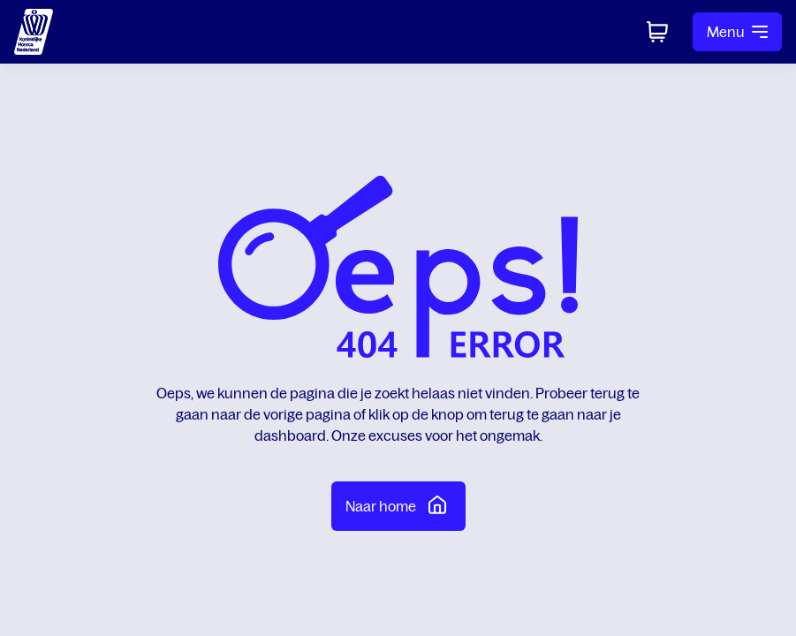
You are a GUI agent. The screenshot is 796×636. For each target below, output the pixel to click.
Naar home (398, 504)
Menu (737, 32)
